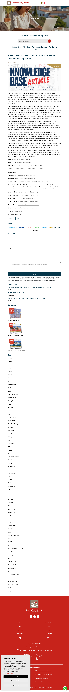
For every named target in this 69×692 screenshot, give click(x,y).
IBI (8, 381)
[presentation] (16, 269)
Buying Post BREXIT (15, 314)
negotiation (11, 487)
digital (10, 590)
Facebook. (11, 227)
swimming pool (12, 384)
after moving (12, 474)
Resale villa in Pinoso (40, 684)
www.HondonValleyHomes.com (21, 162)
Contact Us (20, 636)
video (9, 365)
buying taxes (12, 401)
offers (10, 480)
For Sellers (34, 50)
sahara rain (11, 497)
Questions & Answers (14, 394)
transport (11, 444)
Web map (49, 689)
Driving (10, 371)
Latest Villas (49, 625)
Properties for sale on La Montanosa (44, 676)
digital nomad (12, 418)
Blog (28, 47)
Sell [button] (49, 628)
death (9, 517)
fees (9, 404)
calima (10, 494)
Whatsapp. (36, 227)
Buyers (11, 218)
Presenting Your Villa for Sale (16, 344)
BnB (9, 540)
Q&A (9, 391)
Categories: (16, 47)
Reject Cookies (15, 685)
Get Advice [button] (20, 632)
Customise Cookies (15, 680)
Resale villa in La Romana (41, 680)
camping (10, 530)
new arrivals (11, 471)
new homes (11, 434)
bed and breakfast (13, 537)
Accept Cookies (15, 676)
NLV (9, 573)
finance (10, 451)
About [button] (48, 632)
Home (20, 625)
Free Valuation (48, 636)
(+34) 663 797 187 (36, 646)
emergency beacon (13, 457)
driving (10, 437)
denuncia (10, 504)
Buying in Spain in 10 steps (15, 329)
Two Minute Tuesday (39, 47)
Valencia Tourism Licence (15, 550)
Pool (9, 368)
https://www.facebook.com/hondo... (25, 175)
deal (9, 484)
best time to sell (13, 421)
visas (9, 411)
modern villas (12, 563)
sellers (10, 447)
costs (10, 388)
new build (11, 431)
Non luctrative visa (13, 576)
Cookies (44, 689)
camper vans (12, 527)
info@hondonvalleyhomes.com (36, 649)
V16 (9, 454)
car (9, 441)
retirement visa (12, 583)
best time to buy (13, 424)
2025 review (12, 467)
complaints (11, 510)
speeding (10, 461)
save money (11, 514)
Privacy (39, 689)
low (9, 477)
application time (13, 586)
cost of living (12, 570)
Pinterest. (28, 227)
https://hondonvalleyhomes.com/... (28, 192)
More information (8, 673)
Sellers (19, 218)
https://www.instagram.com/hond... (25, 178)
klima (9, 490)
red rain (10, 500)
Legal (35, 689)
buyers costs (12, 398)
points (10, 464)
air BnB (10, 543)
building (10, 557)
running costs (12, 566)
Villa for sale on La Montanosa (43, 673)
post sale (10, 408)
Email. (51, 227)
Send (34, 274)
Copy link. (57, 227)
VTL (9, 547)
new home (11, 553)
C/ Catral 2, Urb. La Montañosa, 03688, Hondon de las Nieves (36, 652)
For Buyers (53, 47)
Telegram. (44, 227)
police (9, 507)
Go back (34, 230)
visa (9, 580)
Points (10, 375)
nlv (9, 414)
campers (10, 533)
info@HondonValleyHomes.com (21, 159)
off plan (10, 427)
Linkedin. (21, 227)
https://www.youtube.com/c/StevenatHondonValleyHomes (31, 182)
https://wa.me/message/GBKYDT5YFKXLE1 (28, 166)
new (9, 560)
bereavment (11, 520)
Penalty (10, 378)
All (23, 47)
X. (16, 227)
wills (9, 523)
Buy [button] (20, 628)
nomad (10, 593)
